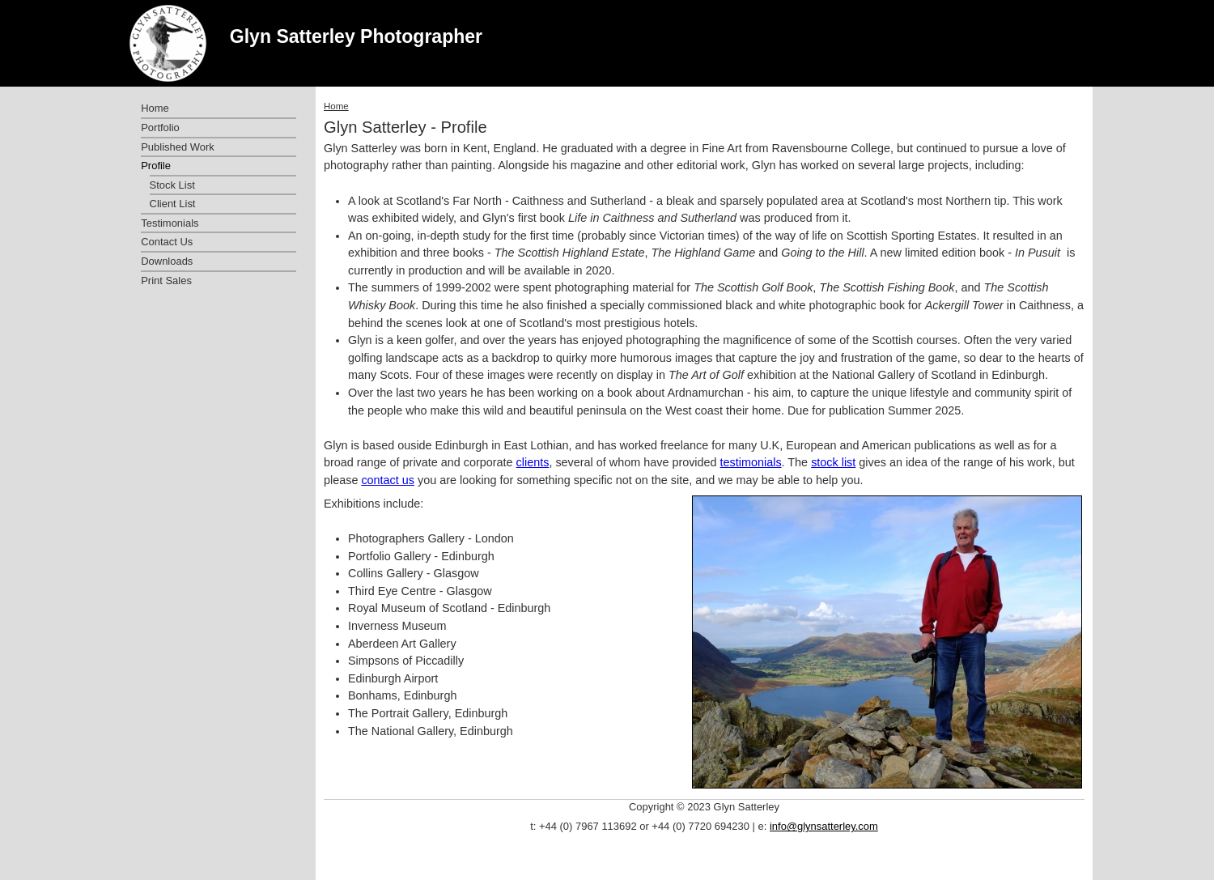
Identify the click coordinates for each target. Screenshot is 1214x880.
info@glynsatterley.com (824, 826)
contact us (387, 480)
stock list (833, 462)
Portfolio (160, 127)
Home (336, 106)
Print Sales (166, 280)
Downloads (167, 261)
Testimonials (169, 223)
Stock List (172, 185)
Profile (156, 165)
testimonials (751, 462)
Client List (173, 204)
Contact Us (167, 242)
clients (533, 462)
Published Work (177, 147)
